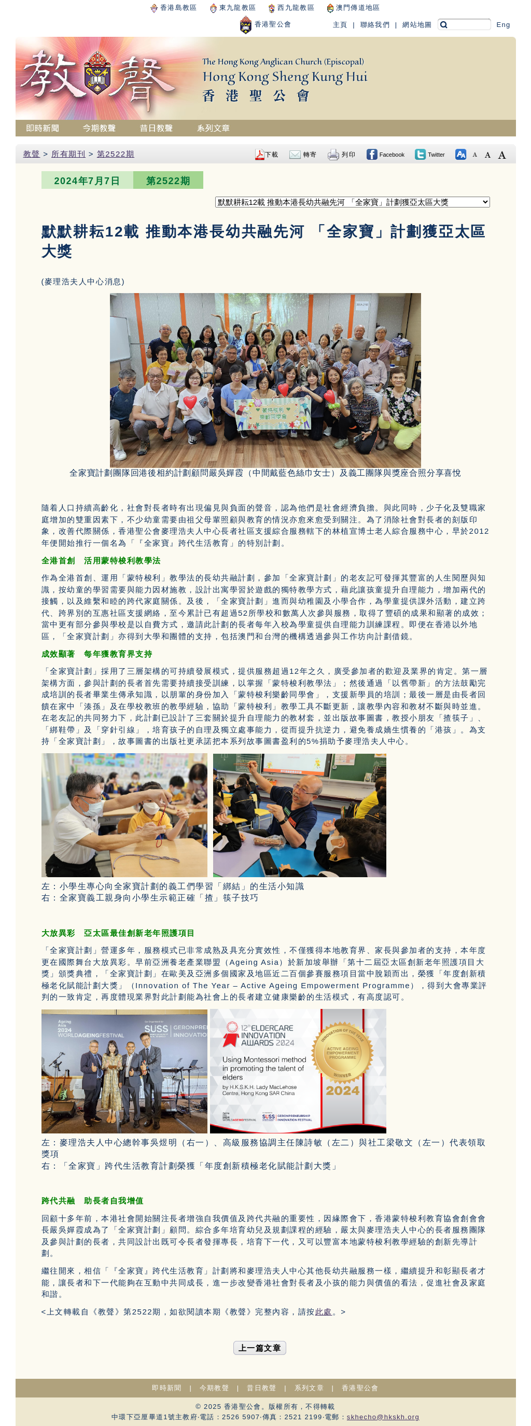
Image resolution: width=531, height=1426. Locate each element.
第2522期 (115, 153)
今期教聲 (214, 1388)
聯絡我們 (375, 25)
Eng (503, 25)
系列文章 (309, 1388)
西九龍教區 (291, 7)
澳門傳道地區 (354, 7)
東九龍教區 (233, 7)
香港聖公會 (265, 24)
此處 (323, 1311)
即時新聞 (166, 1388)
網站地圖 (417, 25)
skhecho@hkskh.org (383, 1417)
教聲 (31, 153)
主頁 (340, 25)
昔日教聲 (261, 1388)
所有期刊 (68, 153)
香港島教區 (173, 7)
